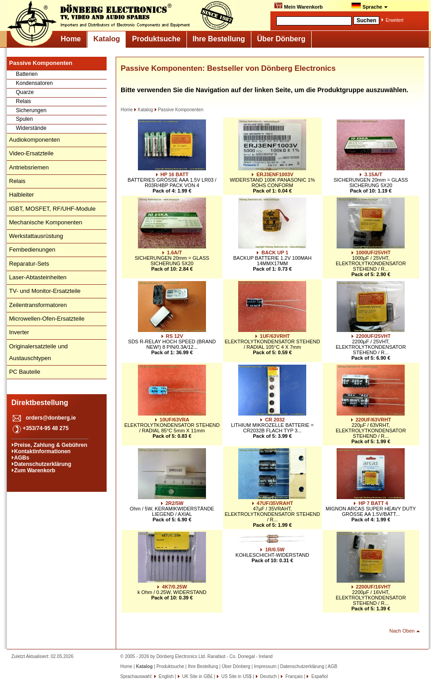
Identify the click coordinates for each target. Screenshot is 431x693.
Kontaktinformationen (42, 451)
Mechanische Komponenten (45, 222)
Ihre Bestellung (218, 39)
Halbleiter (21, 194)
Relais (23, 101)
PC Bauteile (24, 371)
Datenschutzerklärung (42, 464)
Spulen (24, 119)
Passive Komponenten (178, 109)
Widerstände (31, 128)
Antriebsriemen (29, 167)
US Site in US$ (236, 676)
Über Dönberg (281, 39)
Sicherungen (31, 110)
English (165, 676)
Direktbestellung (39, 402)
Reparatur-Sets (29, 263)
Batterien (27, 74)
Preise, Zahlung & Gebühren (50, 445)
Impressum (265, 666)
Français (293, 676)
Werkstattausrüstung (36, 236)
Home (71, 39)
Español (319, 676)
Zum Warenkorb (34, 470)
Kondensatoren (34, 83)
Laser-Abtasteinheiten (37, 277)
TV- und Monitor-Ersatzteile (45, 290)
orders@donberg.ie (51, 418)
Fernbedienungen (32, 249)
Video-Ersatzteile (31, 153)
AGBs (21, 458)
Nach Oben (402, 631)
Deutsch (268, 676)
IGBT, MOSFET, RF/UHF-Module (52, 208)
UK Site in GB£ (197, 676)
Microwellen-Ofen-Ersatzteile (46, 318)
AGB (332, 666)
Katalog (106, 39)
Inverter (19, 332)
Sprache (369, 6)
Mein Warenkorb (298, 6)
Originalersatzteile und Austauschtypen (38, 352)
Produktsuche (156, 39)
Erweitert (394, 20)
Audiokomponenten (34, 139)
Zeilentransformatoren (38, 305)
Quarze (25, 92)
